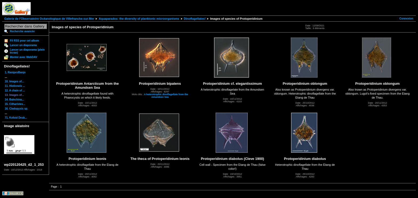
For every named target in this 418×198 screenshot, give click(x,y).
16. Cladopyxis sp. (16, 108)
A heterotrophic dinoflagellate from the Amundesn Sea (166, 95)
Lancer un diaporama (23, 45)
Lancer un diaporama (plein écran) (27, 51)
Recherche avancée (22, 31)
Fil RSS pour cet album (24, 40)
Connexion (406, 18)
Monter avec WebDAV (23, 57)
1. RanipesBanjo (15, 72)
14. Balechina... (14, 99)
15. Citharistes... (15, 104)
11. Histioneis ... (15, 85)
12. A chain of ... (15, 90)
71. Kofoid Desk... (16, 117)
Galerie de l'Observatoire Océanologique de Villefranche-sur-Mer (49, 18)
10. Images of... (14, 81)
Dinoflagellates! (195, 18)
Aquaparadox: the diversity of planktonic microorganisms (139, 18)
